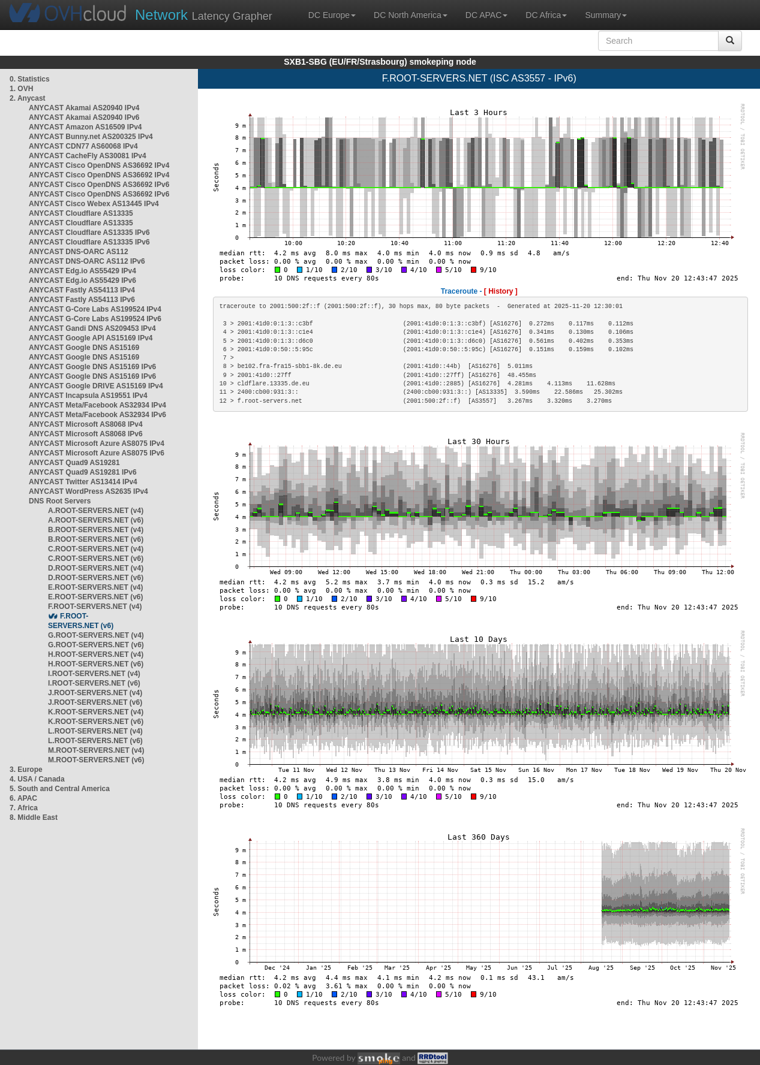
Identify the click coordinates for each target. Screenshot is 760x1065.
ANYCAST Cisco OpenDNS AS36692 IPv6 (99, 184)
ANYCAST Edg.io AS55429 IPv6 (82, 280)
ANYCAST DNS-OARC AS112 (78, 252)
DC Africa (546, 15)
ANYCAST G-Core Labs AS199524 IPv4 (95, 309)
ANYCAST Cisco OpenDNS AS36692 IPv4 (99, 165)
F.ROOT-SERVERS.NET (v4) (95, 606)
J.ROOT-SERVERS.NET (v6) (95, 702)
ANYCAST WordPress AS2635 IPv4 (88, 491)
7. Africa (24, 808)
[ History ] (501, 291)
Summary (606, 15)
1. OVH (21, 89)
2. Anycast (28, 98)
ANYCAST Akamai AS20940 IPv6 (84, 117)
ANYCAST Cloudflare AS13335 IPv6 (89, 232)
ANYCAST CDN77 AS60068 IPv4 (83, 146)
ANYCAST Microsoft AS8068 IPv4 (86, 424)
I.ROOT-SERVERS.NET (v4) (94, 673)
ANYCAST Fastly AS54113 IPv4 (82, 290)
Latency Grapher (203, 15)
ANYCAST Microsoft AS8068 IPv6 (86, 434)
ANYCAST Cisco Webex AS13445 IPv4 (94, 204)
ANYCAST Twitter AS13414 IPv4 (83, 482)
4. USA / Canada (37, 779)
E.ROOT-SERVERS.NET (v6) (95, 597)
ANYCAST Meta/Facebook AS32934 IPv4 (97, 405)
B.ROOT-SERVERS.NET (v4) (95, 530)
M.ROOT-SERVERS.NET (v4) (96, 750)
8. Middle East (34, 817)
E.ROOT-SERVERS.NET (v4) (95, 587)
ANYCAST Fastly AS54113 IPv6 (82, 299)
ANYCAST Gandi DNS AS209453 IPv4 (92, 328)
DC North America (410, 15)
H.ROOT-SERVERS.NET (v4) (95, 654)
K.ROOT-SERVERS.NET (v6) (95, 721)
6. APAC (23, 798)
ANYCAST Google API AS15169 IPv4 (91, 338)
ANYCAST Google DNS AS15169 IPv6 (92, 367)
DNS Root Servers (60, 501)
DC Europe (332, 15)
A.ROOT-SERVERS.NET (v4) (95, 510)
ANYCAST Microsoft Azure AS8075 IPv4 (96, 443)
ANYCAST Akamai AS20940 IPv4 (84, 108)
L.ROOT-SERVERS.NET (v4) (95, 731)
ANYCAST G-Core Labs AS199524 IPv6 (95, 319)
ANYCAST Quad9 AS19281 (74, 462)
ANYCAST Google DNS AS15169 (84, 347)
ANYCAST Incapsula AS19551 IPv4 (88, 395)
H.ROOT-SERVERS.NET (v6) (95, 664)
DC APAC (486, 15)
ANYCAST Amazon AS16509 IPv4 (85, 127)
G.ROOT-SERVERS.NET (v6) (96, 645)
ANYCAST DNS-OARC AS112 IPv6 (87, 261)
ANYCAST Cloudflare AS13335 (81, 213)
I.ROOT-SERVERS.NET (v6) (94, 683)
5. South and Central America (60, 789)
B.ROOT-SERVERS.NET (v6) (95, 539)
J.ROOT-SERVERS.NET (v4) (95, 693)
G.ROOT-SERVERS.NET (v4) (96, 635)
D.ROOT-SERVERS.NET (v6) (95, 578)
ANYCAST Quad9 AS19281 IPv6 (83, 472)
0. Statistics (30, 79)
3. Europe (26, 769)
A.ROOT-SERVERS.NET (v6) (95, 520)
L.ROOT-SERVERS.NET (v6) (95, 741)
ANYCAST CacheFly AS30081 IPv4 (87, 156)
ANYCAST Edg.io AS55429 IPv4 (82, 271)
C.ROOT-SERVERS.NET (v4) (95, 549)
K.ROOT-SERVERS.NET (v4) (95, 712)
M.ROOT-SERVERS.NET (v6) (96, 760)
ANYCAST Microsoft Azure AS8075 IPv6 (96, 453)
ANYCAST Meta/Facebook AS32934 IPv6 (97, 415)
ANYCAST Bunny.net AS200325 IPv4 (91, 136)
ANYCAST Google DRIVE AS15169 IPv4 (96, 386)
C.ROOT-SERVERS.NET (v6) (95, 558)
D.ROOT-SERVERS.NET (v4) (95, 568)
